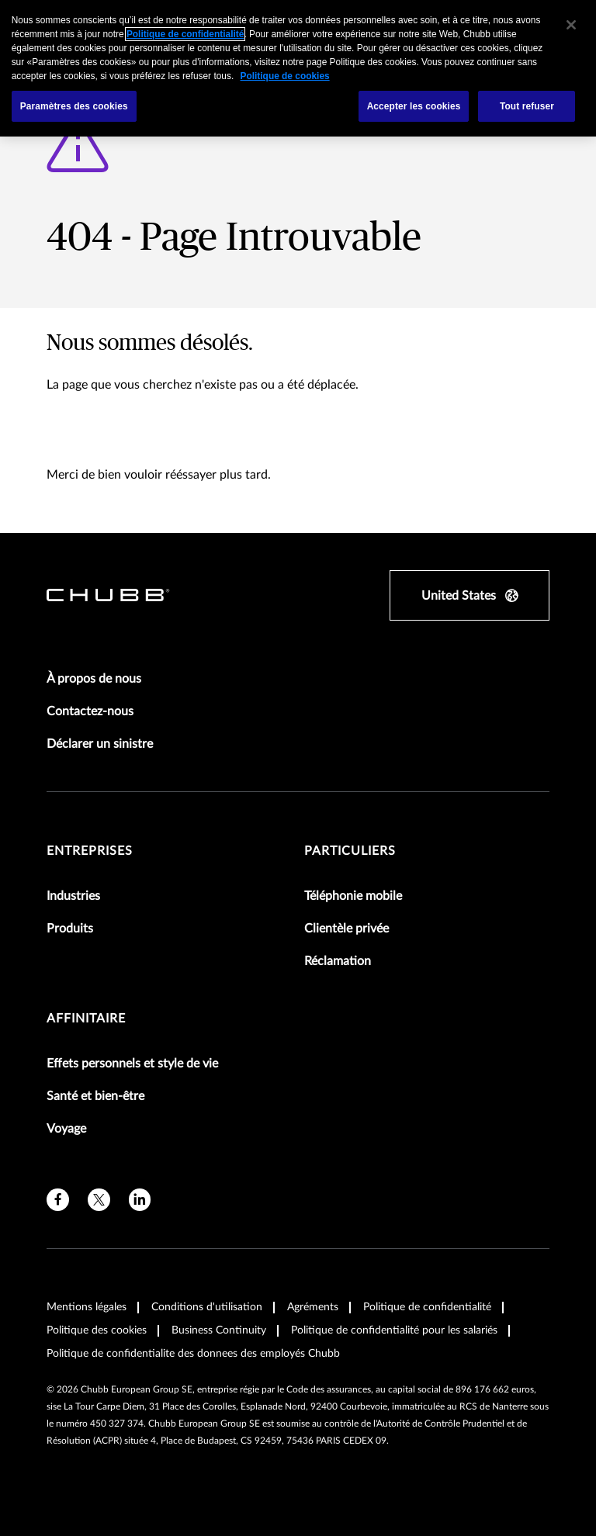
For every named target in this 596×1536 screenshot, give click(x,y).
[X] (99, 1199)
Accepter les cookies (414, 106)
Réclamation (337, 961)
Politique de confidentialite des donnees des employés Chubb (193, 1353)
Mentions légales (86, 1307)
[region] (298, 68)
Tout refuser (527, 106)
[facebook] (58, 1199)
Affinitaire (86, 1018)
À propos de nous (94, 679)
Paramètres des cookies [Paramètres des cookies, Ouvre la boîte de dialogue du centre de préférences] (74, 106)
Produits (70, 928)
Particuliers (350, 851)
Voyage (66, 1129)
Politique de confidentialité (427, 1307)
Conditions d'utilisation (206, 1307)
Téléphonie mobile (353, 896)
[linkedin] (140, 1199)
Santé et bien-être (95, 1096)
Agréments (312, 1307)
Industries (73, 896)
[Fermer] (571, 25)
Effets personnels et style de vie (132, 1063)
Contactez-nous (90, 711)
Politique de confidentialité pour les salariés (394, 1330)
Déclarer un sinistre (100, 744)
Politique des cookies (97, 1330)
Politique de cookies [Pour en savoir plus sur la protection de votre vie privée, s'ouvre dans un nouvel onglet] (285, 76)
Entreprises (90, 851)
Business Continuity (219, 1330)
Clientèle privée (346, 928)
